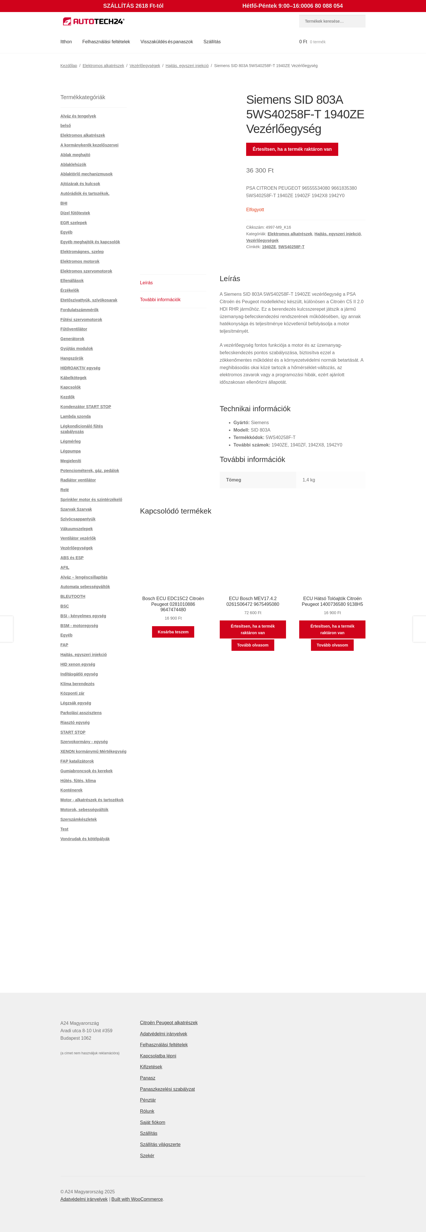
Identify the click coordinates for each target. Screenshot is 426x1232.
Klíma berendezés (78, 683)
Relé (65, 489)
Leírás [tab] (146, 282)
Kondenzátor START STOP (86, 406)
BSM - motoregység (79, 625)
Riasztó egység (75, 722)
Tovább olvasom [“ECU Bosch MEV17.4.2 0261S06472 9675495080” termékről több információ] (253, 645)
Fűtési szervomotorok (81, 319)
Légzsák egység (76, 703)
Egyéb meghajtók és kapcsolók (90, 242)
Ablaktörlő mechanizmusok (87, 174)
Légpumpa (71, 451)
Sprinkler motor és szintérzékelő (91, 499)
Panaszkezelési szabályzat (167, 1089)
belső (66, 125)
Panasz (147, 1078)
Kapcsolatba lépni (158, 1055)
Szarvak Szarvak (76, 509)
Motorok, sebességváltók (84, 809)
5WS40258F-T (291, 246)
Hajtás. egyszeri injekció (187, 65)
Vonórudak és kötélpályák (85, 839)
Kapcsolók (71, 387)
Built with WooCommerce (137, 1199)
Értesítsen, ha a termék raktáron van (292, 149)
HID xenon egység (78, 664)
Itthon (66, 41)
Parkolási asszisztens (81, 712)
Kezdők (68, 397)
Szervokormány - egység (84, 741)
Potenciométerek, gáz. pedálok (90, 470)
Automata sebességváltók (85, 586)
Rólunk (147, 1111)
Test (65, 829)
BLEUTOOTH (73, 596)
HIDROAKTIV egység (80, 368)
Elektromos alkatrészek (103, 65)
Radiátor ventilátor (78, 480)
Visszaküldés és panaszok (167, 41)
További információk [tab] (160, 299)
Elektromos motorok (80, 261)
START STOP (73, 732)
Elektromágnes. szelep (82, 251)
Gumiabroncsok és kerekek (87, 771)
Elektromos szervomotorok (86, 271)
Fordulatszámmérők (80, 309)
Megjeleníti (71, 461)
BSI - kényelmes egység (83, 616)
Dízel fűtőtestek (75, 213)
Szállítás (212, 41)
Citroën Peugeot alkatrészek (169, 1022)
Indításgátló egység (79, 674)
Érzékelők (70, 290)
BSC (65, 606)
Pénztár (148, 1100)
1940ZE (269, 246)
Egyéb (67, 232)
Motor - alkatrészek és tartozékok (92, 800)
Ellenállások (72, 280)
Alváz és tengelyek (78, 116)
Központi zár (73, 693)
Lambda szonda (76, 416)
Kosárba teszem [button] (173, 632)
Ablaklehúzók (73, 164)
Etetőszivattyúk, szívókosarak (89, 300)
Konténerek (72, 790)
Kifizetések (151, 1066)
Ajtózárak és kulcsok (80, 183)
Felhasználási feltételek (106, 41)
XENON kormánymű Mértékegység (94, 751)
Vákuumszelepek (77, 528)
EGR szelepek (74, 222)
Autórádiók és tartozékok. (85, 193)
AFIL (65, 567)
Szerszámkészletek (79, 819)
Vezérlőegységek (145, 65)
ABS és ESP (72, 557)
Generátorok (72, 338)
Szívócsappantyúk (78, 519)
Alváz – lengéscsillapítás (84, 577)
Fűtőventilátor (74, 329)
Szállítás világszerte (160, 1144)
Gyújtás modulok (77, 348)
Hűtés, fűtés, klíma (78, 780)
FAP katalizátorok (77, 761)
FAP (64, 645)
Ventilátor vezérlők (78, 538)
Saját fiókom (152, 1122)
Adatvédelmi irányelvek (163, 1033)
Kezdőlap (69, 65)
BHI (64, 203)
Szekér (147, 1155)
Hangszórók (72, 358)
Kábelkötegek (74, 377)
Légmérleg (71, 441)
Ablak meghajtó (75, 154)
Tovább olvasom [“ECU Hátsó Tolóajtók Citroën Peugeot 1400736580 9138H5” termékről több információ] (332, 645)
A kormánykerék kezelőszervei (90, 145)
